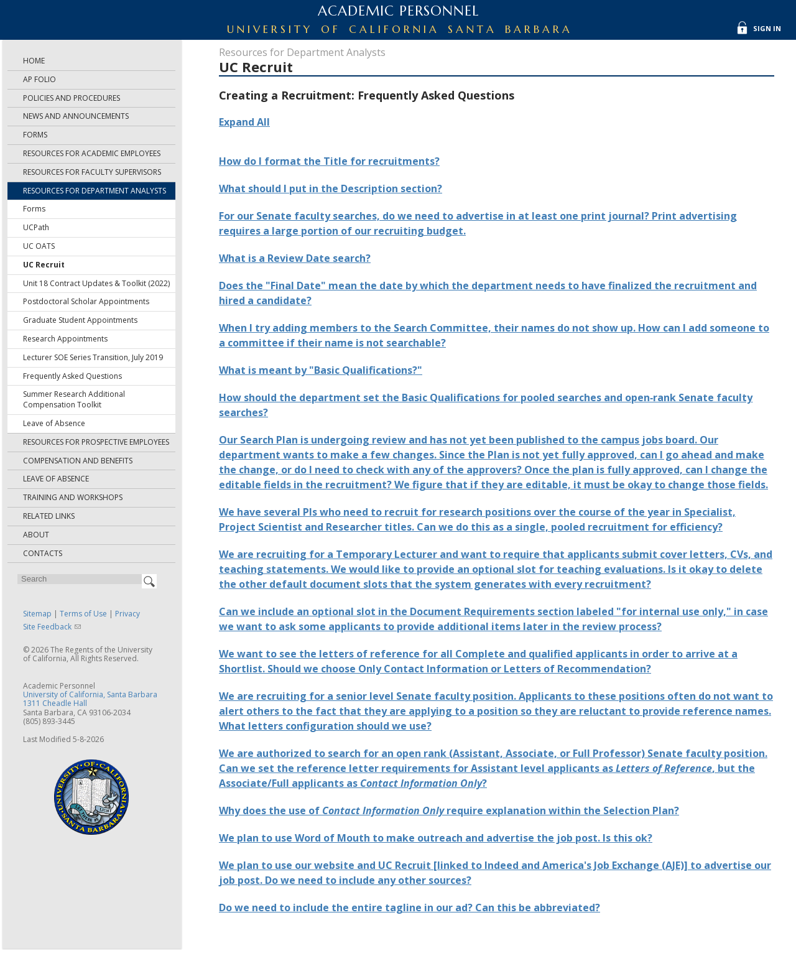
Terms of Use (83, 613)
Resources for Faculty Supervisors (92, 172)
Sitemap (37, 613)
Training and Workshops (73, 497)
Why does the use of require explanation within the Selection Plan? (449, 810)
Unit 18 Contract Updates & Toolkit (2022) (96, 283)
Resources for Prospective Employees (96, 442)
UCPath (36, 227)
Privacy (127, 613)
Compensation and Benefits (77, 460)
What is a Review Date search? (295, 258)
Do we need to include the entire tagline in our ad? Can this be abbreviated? (409, 907)
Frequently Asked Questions (72, 376)
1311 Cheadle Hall (55, 703)
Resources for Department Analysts (94, 190)
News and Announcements (76, 116)
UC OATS (39, 246)
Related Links (49, 516)
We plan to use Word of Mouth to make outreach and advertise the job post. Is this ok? (435, 838)
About (36, 534)
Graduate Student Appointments (80, 320)
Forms (35, 134)
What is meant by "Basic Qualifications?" (320, 370)
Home (34, 60)
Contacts (42, 553)
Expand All (244, 122)
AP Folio (39, 79)
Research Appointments (65, 338)
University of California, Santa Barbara (90, 694)
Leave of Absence (54, 423)
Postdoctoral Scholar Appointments (86, 301)
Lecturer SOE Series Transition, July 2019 (93, 357)
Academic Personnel (398, 10)
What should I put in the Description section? (330, 188)
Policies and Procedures (71, 98)
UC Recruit (44, 264)
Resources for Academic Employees (91, 153)
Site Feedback (47, 626)
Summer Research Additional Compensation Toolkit (74, 399)
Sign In (767, 28)
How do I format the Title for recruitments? (329, 161)
